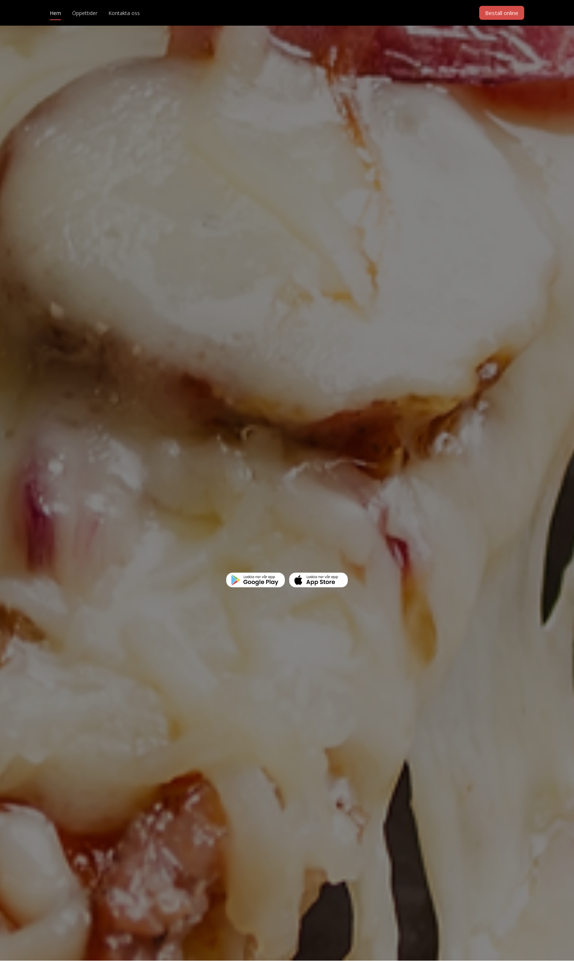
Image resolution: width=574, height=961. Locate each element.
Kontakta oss (124, 13)
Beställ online (501, 12)
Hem (55, 13)
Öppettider (84, 13)
